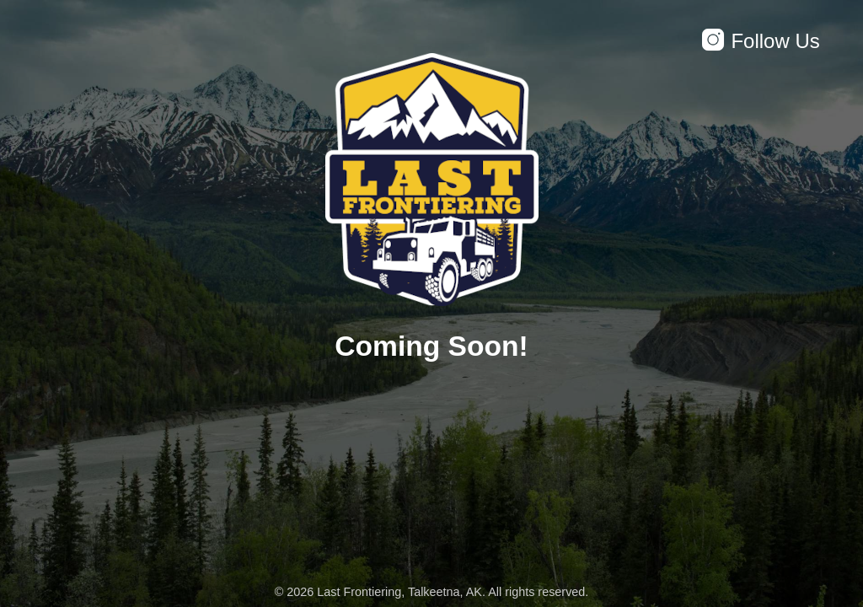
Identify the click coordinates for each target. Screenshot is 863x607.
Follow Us (760, 41)
